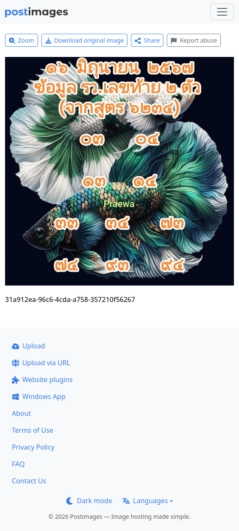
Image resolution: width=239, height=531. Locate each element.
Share (147, 40)
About (21, 413)
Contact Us (29, 480)
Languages (145, 500)
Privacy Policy (33, 447)
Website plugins (42, 379)
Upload (28, 345)
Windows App (38, 396)
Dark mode (89, 500)
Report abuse (194, 40)
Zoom (21, 40)
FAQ (18, 464)
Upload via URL (41, 362)
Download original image (84, 40)
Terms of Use (32, 430)
